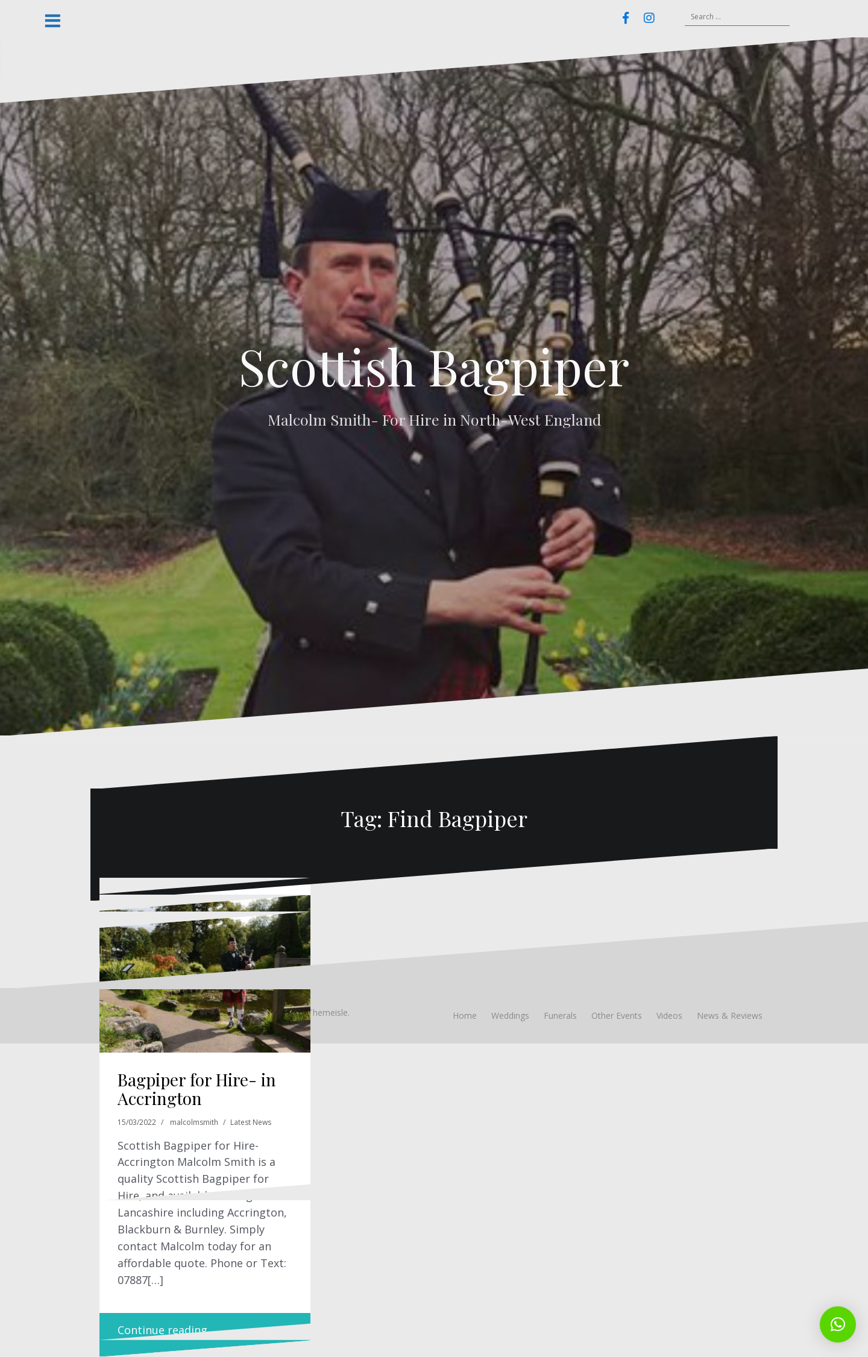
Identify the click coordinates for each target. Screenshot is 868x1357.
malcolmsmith (194, 1122)
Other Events (616, 1015)
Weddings (510, 1015)
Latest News (250, 1122)
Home (465, 1015)
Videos (669, 1015)
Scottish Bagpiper (434, 366)
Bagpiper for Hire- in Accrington (197, 1088)
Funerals (560, 1015)
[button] (838, 1324)
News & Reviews (730, 1015)
